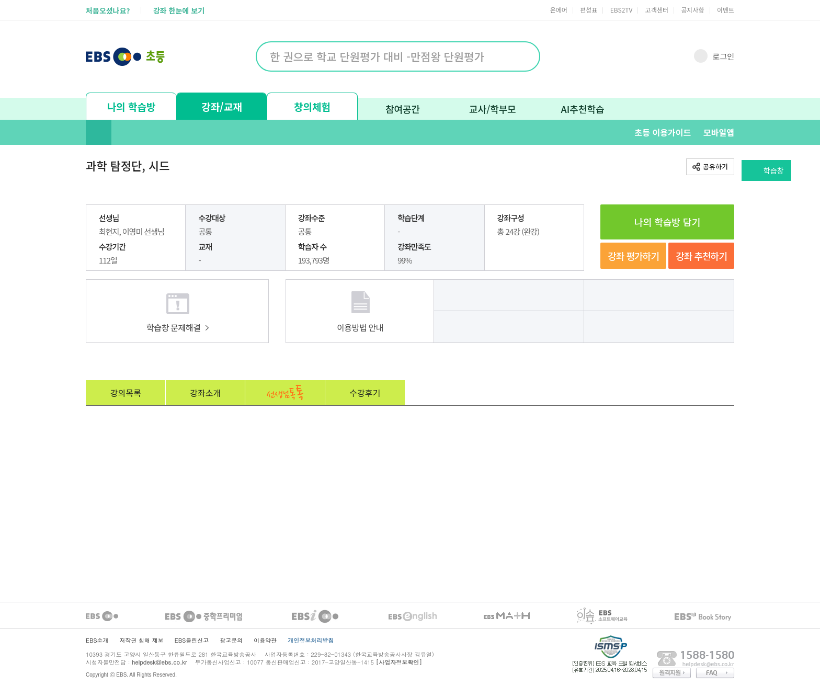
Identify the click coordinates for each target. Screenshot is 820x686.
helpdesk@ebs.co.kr (159, 662)
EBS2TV (621, 9)
